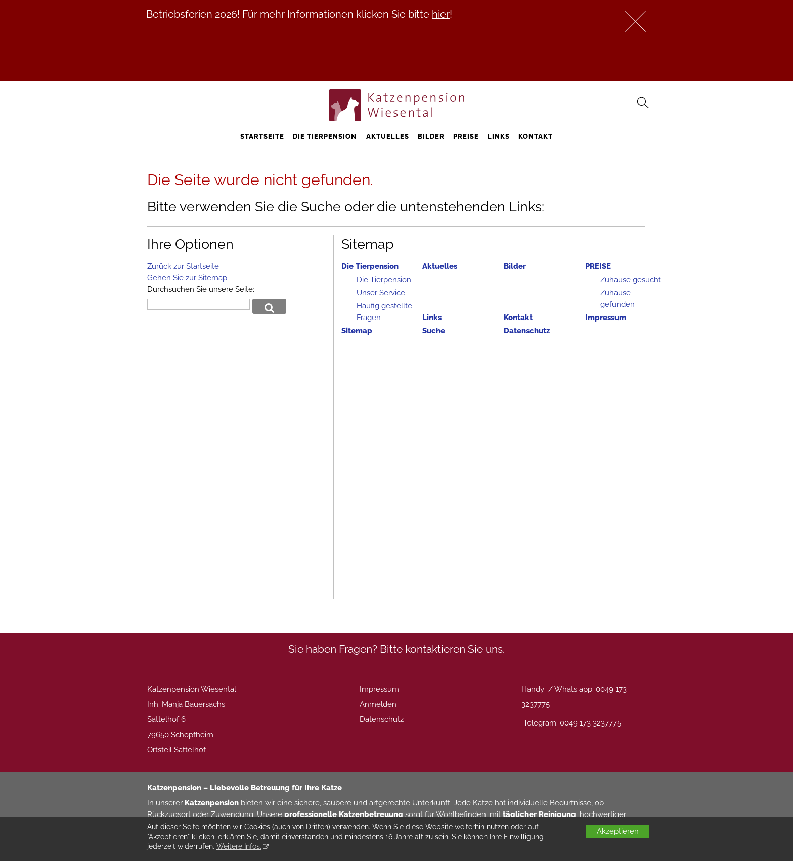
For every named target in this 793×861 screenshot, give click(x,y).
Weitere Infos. (238, 846)
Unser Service (381, 292)
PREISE (466, 136)
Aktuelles (387, 136)
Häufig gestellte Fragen (384, 311)
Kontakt (535, 136)
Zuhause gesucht (630, 279)
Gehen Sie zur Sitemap (187, 277)
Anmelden (378, 704)
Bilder (431, 136)
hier (441, 14)
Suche (433, 330)
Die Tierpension (325, 136)
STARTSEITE (262, 136)
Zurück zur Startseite (183, 266)
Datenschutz (527, 330)
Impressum (605, 317)
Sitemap (356, 330)
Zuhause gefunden (617, 298)
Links (499, 136)
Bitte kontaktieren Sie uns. (442, 649)
